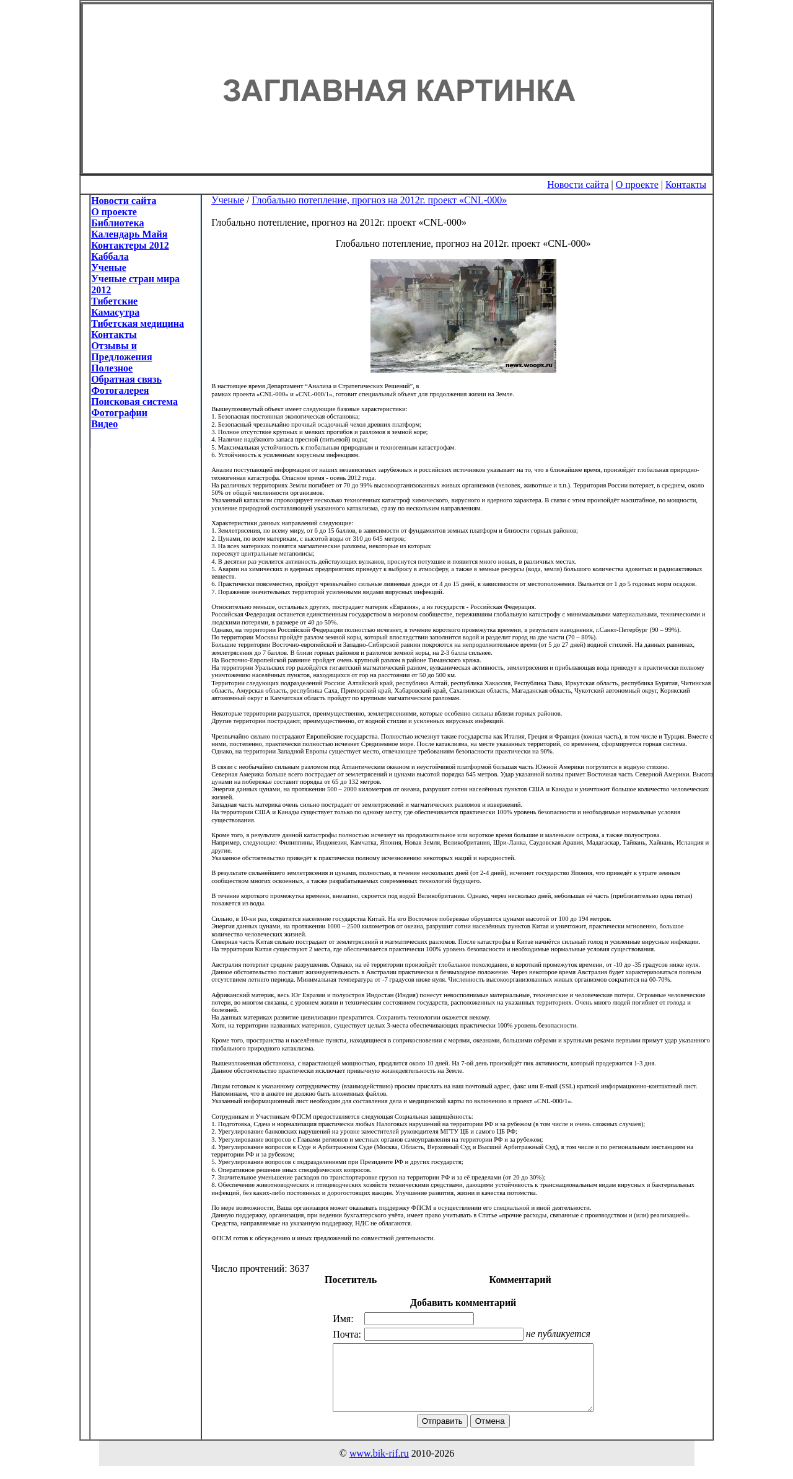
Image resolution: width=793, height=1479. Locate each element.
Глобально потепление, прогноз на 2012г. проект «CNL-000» (379, 200)
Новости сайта (577, 184)
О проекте (637, 184)
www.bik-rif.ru (379, 1466)
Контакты (685, 184)
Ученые (227, 200)
